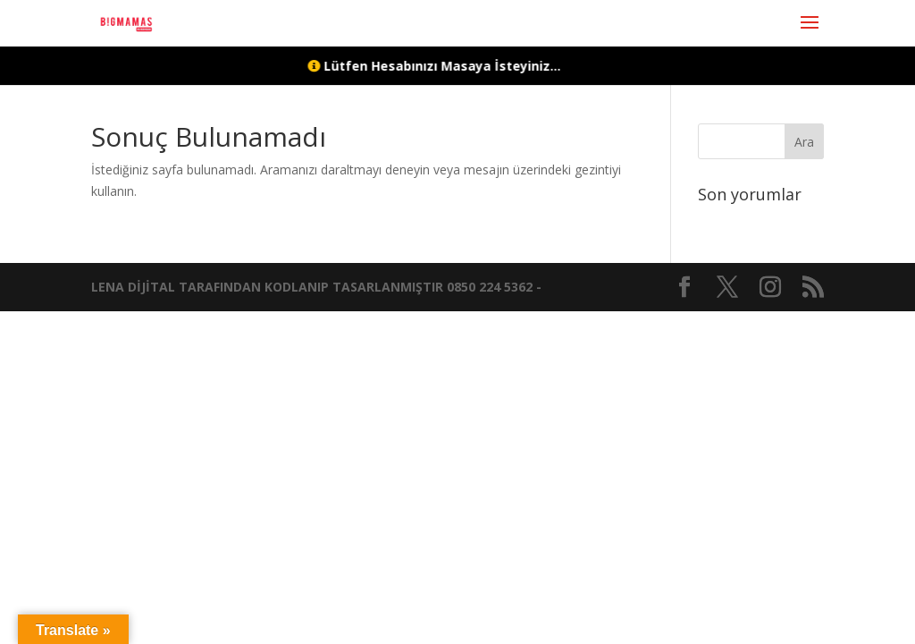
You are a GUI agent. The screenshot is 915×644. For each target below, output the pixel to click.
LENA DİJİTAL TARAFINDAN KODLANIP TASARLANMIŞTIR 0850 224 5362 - (316, 286)
